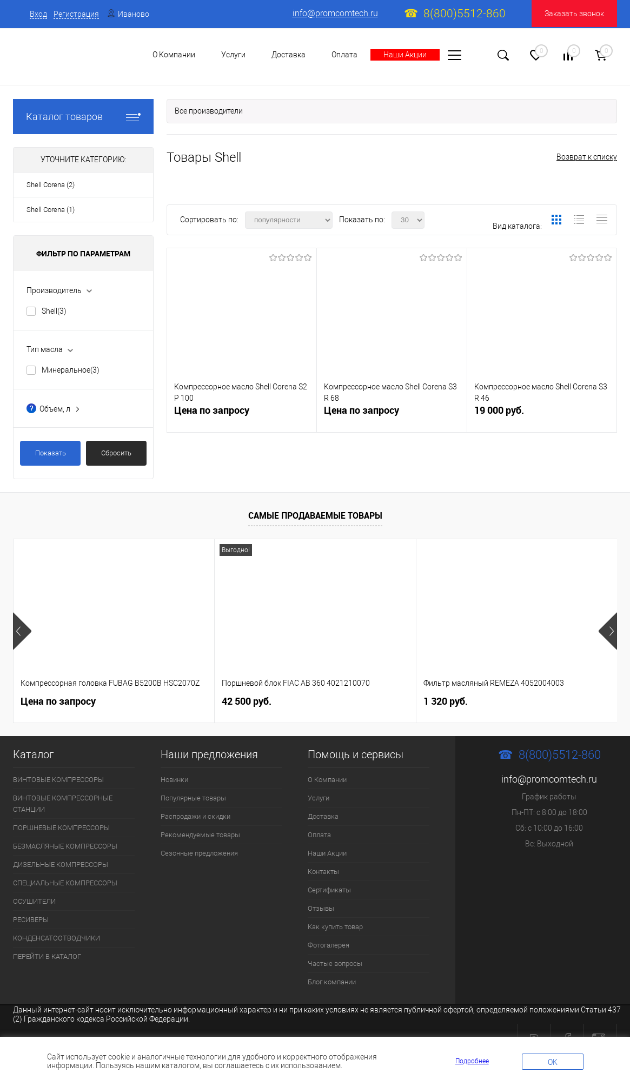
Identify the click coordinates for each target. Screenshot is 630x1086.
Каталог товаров (83, 116)
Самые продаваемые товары (315, 515)
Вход (38, 14)
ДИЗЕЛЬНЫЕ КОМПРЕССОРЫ (60, 864)
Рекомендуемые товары (200, 835)
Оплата (344, 54)
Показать (50, 453)
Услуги (318, 798)
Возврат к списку (586, 157)
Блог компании (332, 982)
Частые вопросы (335, 963)
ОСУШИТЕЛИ (34, 901)
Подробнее (472, 1061)
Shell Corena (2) (50, 185)
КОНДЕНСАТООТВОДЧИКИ (56, 938)
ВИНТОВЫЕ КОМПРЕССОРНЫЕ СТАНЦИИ (62, 803)
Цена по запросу (211, 410)
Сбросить (116, 453)
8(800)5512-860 (464, 13)
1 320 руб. (445, 701)
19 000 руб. (541, 415)
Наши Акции (405, 54)
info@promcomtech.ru (335, 13)
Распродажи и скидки (195, 816)
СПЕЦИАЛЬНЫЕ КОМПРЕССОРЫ (65, 883)
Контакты (323, 872)
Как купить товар (335, 927)
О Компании (327, 780)
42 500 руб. (246, 701)
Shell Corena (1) (50, 210)
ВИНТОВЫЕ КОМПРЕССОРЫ (58, 780)
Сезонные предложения (199, 853)
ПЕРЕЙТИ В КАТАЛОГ (47, 956)
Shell (54, 311)
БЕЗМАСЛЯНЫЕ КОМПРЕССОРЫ (65, 846)
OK (553, 1062)
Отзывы (321, 908)
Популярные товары (193, 798)
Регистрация (76, 14)
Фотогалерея (328, 945)
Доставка (288, 54)
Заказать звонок (574, 13)
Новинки (174, 780)
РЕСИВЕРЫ (31, 920)
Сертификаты (329, 890)
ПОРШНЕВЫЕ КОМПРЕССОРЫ (61, 828)
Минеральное (71, 370)
